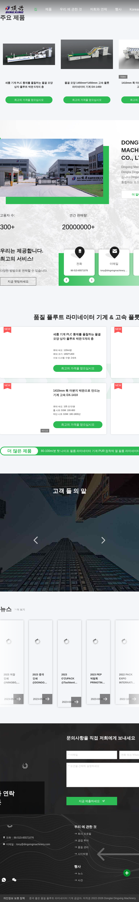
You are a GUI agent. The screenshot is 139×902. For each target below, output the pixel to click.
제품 (48, 9)
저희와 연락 (98, 9)
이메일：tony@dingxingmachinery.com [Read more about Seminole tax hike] (26, 844)
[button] (35, 540)
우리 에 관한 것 (71, 9)
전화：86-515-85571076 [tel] (18, 837)
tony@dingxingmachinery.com (114, 270)
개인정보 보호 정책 (14, 898)
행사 (118, 9)
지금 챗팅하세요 (18, 281)
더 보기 (19, 609)
